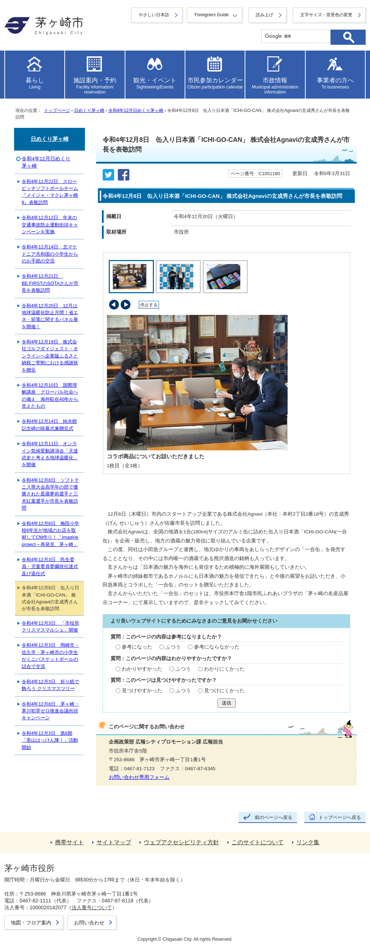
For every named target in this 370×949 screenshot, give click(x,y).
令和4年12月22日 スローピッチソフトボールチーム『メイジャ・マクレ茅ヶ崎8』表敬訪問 (50, 192)
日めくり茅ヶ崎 (89, 110)
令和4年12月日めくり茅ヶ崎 (135, 110)
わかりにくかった (224, 669)
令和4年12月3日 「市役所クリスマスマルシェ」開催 (50, 626)
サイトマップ (113, 842)
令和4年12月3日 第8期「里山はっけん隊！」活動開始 (50, 740)
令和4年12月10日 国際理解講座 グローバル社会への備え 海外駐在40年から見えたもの (50, 395)
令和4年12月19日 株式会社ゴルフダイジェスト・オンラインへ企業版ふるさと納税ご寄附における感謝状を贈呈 (50, 356)
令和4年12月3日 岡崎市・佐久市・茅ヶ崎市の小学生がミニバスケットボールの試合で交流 (50, 655)
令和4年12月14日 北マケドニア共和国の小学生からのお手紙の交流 (50, 254)
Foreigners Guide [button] (211, 14)
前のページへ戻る (273, 817)
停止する (149, 304)
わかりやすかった (142, 669)
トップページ (57, 110)
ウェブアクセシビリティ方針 (181, 842)
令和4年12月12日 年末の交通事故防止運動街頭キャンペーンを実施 (50, 224)
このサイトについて (258, 842)
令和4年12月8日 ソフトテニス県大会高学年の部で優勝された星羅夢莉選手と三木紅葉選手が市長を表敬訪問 (50, 494)
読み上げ (264, 14)
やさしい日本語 (154, 14)
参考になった (137, 647)
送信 (226, 703)
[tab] (130, 276)
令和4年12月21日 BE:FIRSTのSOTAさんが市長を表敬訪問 (50, 283)
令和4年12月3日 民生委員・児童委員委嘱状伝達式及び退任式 (50, 566)
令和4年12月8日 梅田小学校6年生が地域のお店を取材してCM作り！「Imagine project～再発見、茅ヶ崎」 (50, 534)
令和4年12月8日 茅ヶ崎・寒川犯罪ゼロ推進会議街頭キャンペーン (50, 711)
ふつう (173, 647)
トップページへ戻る (340, 817)
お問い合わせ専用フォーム (139, 777)
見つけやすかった (142, 690)
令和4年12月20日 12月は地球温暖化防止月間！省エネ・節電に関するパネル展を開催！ (50, 316)
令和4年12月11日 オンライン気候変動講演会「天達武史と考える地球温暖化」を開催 (50, 454)
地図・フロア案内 (31, 923)
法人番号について (92, 907)
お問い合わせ (89, 923)
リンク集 (307, 842)
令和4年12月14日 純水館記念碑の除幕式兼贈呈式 (49, 425)
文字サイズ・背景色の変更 (326, 14)
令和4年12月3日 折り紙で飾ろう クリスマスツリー (50, 685)
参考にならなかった (217, 647)
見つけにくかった (224, 690)
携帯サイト (69, 842)
